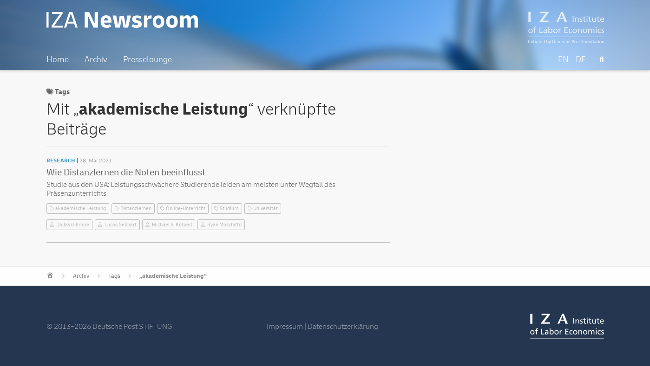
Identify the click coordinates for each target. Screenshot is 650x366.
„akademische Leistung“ (173, 276)
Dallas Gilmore (72, 225)
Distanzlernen (135, 208)
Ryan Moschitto (224, 225)
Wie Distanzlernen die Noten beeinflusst (125, 172)
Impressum (285, 326)
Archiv (81, 276)
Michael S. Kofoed (172, 225)
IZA (567, 326)
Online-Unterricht (185, 208)
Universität (265, 208)
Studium (229, 208)
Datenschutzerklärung (343, 326)
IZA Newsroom (122, 20)
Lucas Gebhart (121, 225)
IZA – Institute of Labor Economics (566, 28)
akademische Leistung (80, 208)
